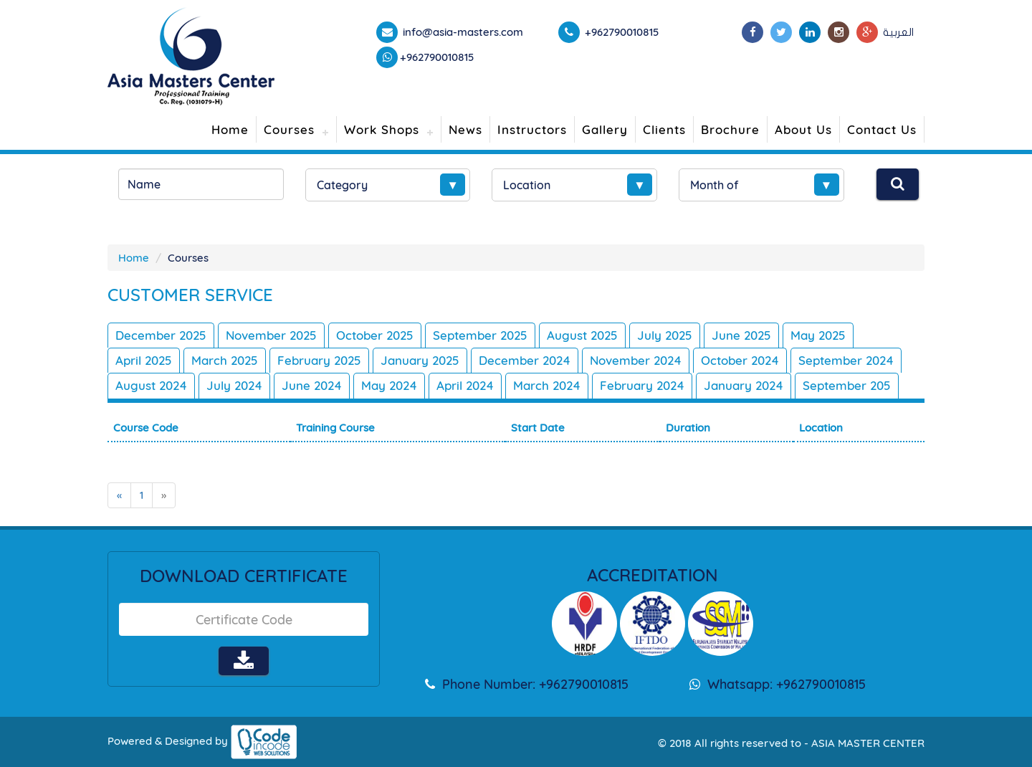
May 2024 (389, 385)
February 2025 (319, 360)
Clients (664, 129)
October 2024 (740, 360)
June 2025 (741, 335)
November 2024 (636, 360)
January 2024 (743, 385)
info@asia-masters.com (461, 32)
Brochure (730, 129)
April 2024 (465, 385)
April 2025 (143, 360)
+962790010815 (437, 57)
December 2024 (524, 360)
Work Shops (381, 129)
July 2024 (234, 385)
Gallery (605, 129)
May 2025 (818, 335)
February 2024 (642, 385)
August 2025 (582, 335)
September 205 (847, 385)
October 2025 (375, 335)
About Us (803, 129)
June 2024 (312, 385)
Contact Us (882, 129)
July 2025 (664, 335)
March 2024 (546, 385)
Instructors (532, 129)
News (465, 129)
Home (230, 129)
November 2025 (271, 335)
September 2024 (846, 360)
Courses (289, 129)
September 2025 (480, 335)
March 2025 (224, 360)
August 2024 (151, 385)
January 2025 (420, 360)
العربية (898, 32)
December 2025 (160, 335)
